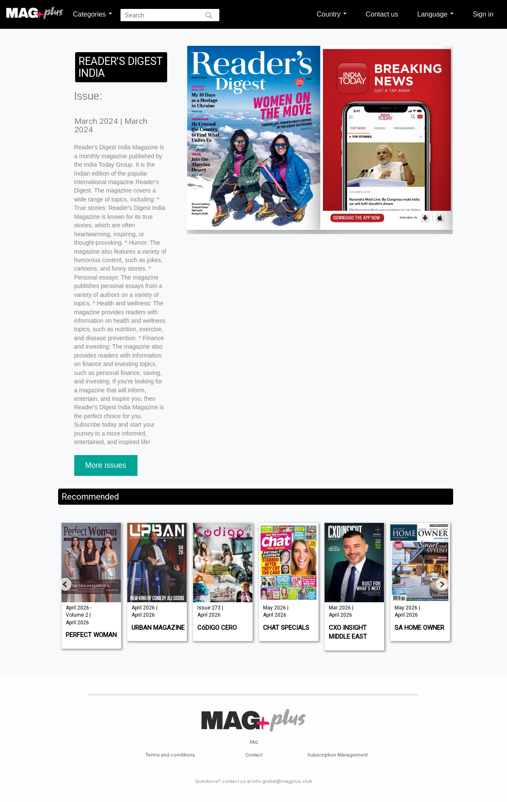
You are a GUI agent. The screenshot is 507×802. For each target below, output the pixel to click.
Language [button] (435, 14)
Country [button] (332, 14)
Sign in (483, 14)
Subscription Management (337, 755)
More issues (105, 465)
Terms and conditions (170, 755)
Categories (92, 14)
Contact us (382, 14)
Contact (253, 755)
